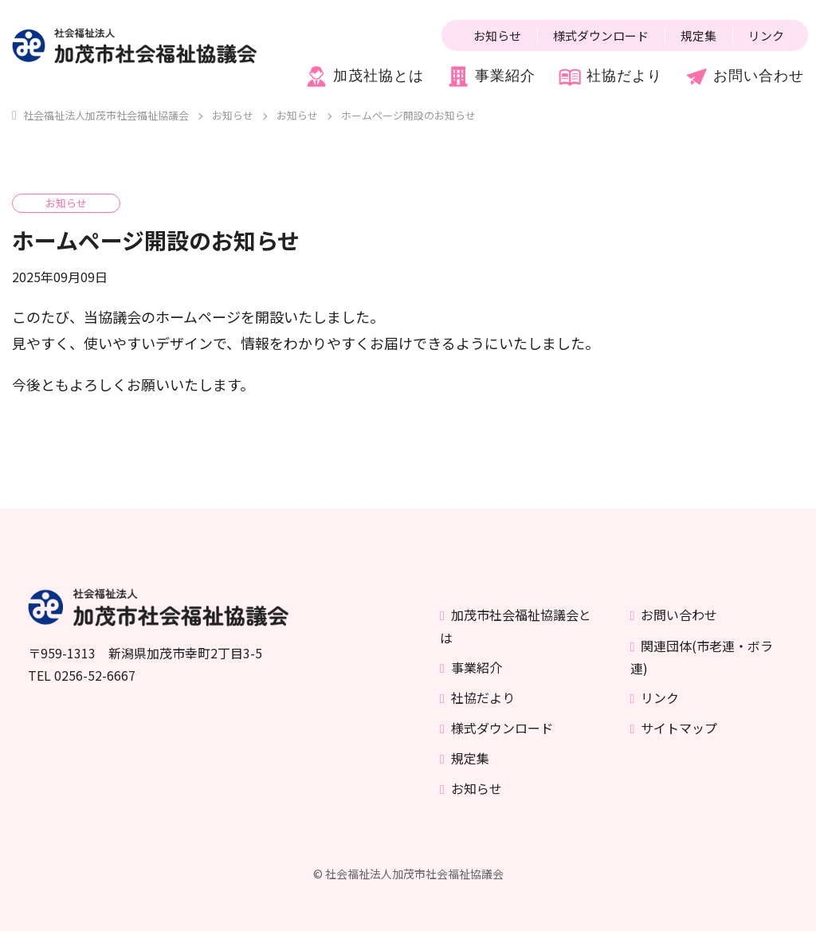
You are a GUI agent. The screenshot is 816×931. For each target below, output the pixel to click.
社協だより (610, 76)
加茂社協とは (364, 76)
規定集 (698, 35)
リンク (766, 35)
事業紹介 (491, 76)
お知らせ (497, 35)
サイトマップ (679, 727)
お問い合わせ (744, 76)
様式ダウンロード (601, 35)
